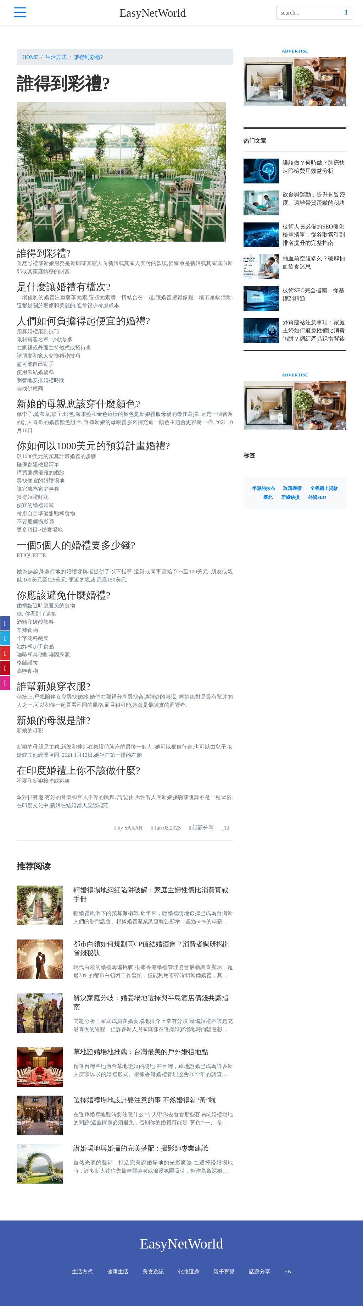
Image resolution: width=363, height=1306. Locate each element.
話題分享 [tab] (259, 1271)
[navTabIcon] (20, 13)
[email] (5, 683)
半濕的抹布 (263, 488)
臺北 (268, 497)
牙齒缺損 (290, 497)
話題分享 (201, 828)
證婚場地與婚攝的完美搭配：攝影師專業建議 (140, 1148)
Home (30, 57)
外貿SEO (317, 497)
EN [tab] (287, 1271)
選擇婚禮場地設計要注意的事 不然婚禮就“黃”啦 (144, 1100)
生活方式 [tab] (82, 1271)
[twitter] (5, 638)
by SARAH (129, 828)
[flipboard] (5, 653)
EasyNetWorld (152, 12)
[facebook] (5, 623)
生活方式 (56, 57)
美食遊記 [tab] (153, 1271)
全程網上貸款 (324, 488)
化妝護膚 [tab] (188, 1271)
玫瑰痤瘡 (292, 488)
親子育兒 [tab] (224, 1271)
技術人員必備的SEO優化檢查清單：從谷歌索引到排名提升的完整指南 (314, 235)
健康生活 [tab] (117, 1271)
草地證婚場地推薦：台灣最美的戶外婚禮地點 (140, 1052)
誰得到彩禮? (88, 57)
